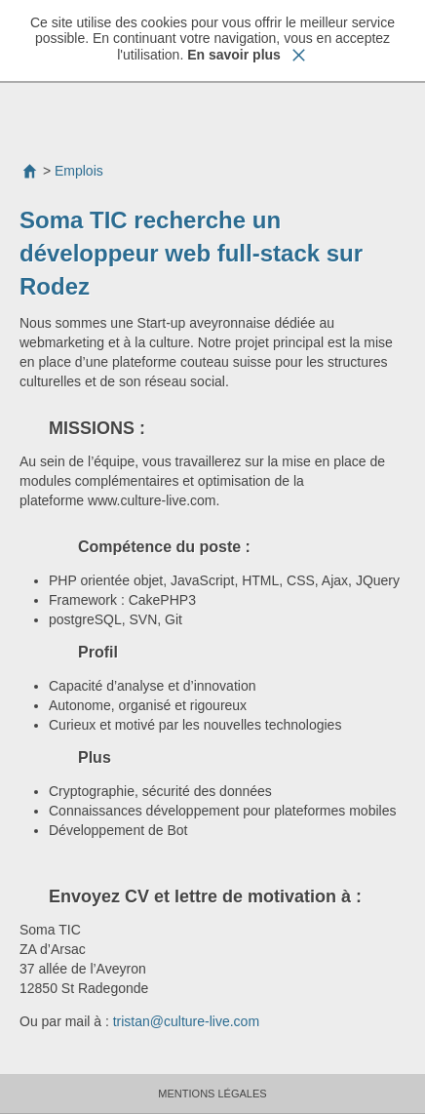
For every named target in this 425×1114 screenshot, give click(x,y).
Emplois (79, 171)
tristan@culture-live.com (188, 1021)
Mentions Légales (212, 1093)
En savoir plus (234, 54)
